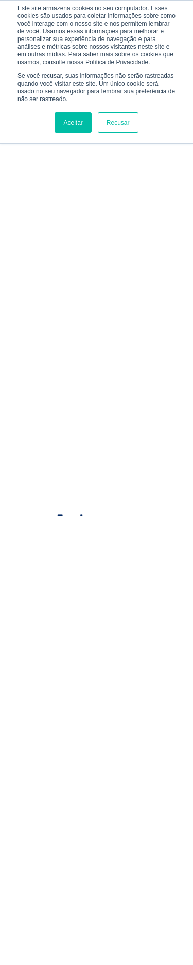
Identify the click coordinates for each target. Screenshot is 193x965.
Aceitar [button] (72, 122)
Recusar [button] (118, 122)
